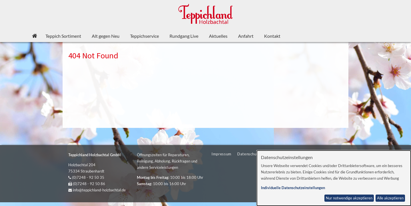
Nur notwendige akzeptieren (349, 198)
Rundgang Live (183, 36)
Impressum (222, 154)
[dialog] (334, 178)
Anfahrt (246, 36)
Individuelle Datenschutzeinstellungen (293, 188)
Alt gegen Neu (105, 36)
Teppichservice (144, 36)
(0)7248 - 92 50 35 (88, 177)
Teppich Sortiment (63, 36)
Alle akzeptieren (390, 198)
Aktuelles (218, 36)
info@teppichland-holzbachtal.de (99, 190)
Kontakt (272, 36)
